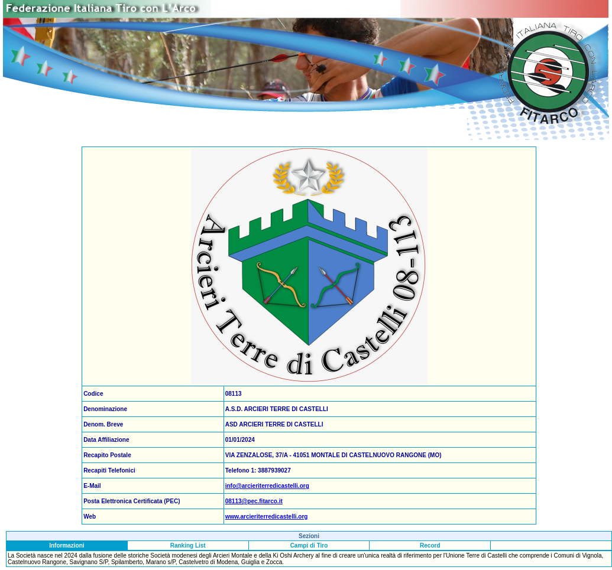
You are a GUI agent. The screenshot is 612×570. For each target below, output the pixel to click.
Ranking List (188, 545)
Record (430, 545)
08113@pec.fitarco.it (254, 501)
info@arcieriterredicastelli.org (267, 486)
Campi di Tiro (309, 545)
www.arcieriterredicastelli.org (266, 516)
